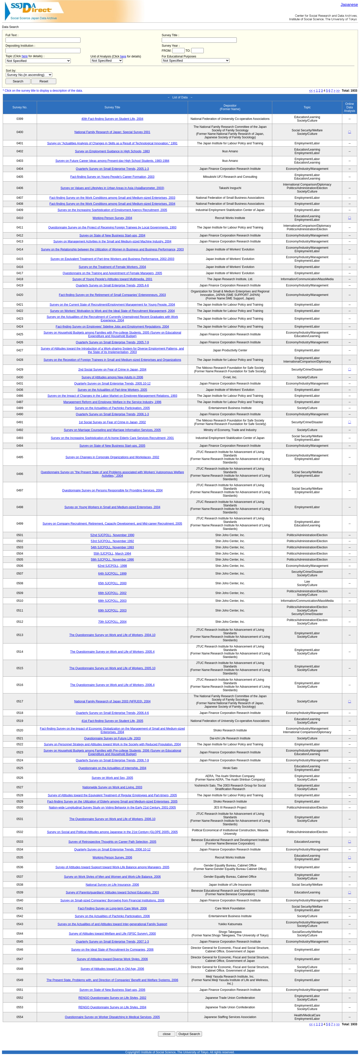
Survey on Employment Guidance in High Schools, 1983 (112, 151)
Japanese (349, 4)
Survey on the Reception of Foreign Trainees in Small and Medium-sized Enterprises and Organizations (112, 360)
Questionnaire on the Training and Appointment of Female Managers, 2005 (112, 273)
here (25, 56)
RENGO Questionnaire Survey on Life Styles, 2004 (112, 1007)
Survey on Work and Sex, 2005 (112, 778)
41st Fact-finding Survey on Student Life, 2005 (112, 721)
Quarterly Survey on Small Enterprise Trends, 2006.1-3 (112, 414)
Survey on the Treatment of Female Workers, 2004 (112, 267)
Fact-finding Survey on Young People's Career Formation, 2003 (112, 177)
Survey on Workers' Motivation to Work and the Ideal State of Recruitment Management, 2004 (112, 311)
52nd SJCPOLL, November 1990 (112, 535)
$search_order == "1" (29, 74)
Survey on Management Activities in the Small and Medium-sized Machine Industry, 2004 (112, 241)
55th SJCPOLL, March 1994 (112, 553)
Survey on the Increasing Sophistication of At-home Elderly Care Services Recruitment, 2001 (112, 438)
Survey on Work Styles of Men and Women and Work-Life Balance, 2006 (112, 876)
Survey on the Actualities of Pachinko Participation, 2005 (112, 408)
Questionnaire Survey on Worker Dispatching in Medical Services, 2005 (112, 1017)
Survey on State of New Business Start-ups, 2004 (112, 235)
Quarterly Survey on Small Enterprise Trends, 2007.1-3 (112, 941)
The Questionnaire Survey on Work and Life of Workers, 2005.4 (112, 651)
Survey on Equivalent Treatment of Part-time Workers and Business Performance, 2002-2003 (112, 259)
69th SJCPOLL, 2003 (112, 610)
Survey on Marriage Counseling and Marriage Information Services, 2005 (112, 430)
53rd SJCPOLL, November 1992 (112, 541)
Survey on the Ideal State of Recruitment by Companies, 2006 (112, 949)
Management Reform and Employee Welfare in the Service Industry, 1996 (113, 402)
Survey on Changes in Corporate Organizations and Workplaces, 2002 (112, 457)
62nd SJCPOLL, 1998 (112, 566)
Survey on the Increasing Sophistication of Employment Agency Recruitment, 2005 (112, 210)
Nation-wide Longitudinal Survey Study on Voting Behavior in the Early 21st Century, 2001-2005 (112, 807)
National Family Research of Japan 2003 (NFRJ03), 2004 (112, 701)
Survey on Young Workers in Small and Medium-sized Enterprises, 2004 (112, 507)
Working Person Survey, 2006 (112, 857)
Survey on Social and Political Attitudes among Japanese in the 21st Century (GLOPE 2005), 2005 (112, 832)
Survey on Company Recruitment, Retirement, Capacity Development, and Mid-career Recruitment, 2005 (112, 523)
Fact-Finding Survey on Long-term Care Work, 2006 (112, 908)
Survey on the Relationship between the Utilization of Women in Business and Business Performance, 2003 (112, 249)
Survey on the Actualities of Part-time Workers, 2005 (112, 390)
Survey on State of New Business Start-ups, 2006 (112, 990)
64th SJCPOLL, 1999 (112, 573)
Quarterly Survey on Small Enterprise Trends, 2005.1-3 (112, 169)
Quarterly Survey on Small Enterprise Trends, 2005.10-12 (112, 383)
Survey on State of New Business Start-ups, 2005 (112, 445)
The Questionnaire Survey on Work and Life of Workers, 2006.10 (112, 819)
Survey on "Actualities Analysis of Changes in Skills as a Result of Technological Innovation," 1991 (112, 143)
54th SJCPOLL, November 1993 (112, 547)
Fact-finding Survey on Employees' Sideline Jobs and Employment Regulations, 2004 (112, 326)
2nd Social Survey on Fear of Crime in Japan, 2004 (112, 369)
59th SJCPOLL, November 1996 (112, 559)
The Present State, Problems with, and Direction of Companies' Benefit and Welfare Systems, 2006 (112, 980)
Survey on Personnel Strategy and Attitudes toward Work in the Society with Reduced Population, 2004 (112, 744)
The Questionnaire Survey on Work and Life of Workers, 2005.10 (112, 668)
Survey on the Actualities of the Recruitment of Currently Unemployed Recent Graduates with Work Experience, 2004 (112, 318)
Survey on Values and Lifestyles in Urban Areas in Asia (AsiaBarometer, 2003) (112, 188)
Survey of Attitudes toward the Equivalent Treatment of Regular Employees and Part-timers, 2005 (112, 795)
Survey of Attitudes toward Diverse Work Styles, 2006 (112, 959)
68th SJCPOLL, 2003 (112, 601)
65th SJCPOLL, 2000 (112, 583)
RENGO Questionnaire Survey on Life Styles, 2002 (112, 998)
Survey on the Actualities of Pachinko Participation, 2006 (112, 916)
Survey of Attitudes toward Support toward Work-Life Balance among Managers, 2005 (112, 867)
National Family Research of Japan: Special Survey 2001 (112, 132)
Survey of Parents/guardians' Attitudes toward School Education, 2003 (112, 892)
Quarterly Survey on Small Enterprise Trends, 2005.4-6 (112, 285)
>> (338, 90)
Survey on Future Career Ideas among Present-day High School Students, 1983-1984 (113, 161)
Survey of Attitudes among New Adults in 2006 (112, 377)
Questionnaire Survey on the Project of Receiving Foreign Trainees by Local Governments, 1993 (112, 227)
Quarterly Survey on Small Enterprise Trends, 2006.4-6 (112, 713)
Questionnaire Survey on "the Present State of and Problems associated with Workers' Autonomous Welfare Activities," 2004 (112, 473)
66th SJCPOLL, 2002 (112, 593)
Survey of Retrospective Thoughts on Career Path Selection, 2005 (112, 842)
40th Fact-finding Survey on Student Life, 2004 (113, 119)
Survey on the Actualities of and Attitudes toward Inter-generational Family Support (112, 924)
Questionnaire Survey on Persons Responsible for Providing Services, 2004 (112, 490)
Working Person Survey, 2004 (112, 218)
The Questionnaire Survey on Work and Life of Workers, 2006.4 (112, 685)
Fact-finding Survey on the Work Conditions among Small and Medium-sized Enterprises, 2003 (112, 198)
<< (311, 90)
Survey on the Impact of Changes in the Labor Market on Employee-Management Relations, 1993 (112, 396)
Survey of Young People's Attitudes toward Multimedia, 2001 (112, 279)
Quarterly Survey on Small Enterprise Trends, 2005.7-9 (112, 342)
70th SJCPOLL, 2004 (112, 622)
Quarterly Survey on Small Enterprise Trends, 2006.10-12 (112, 849)
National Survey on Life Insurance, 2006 (112, 884)
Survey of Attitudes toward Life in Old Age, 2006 (112, 969)
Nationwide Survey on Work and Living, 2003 (112, 787)
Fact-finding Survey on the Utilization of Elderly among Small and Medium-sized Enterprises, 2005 (112, 801)
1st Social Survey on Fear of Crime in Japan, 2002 (112, 422)
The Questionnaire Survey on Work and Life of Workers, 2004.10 (112, 635)
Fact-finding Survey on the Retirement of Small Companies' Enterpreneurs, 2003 (112, 295)
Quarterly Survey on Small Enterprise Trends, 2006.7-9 (112, 760)
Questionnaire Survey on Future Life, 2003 (112, 738)
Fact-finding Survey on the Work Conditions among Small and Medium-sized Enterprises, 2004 (112, 204)
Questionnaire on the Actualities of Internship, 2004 (112, 768)
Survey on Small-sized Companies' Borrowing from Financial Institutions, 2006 (112, 900)
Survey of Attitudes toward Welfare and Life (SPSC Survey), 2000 (112, 933)
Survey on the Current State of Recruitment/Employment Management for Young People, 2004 (112, 304)
